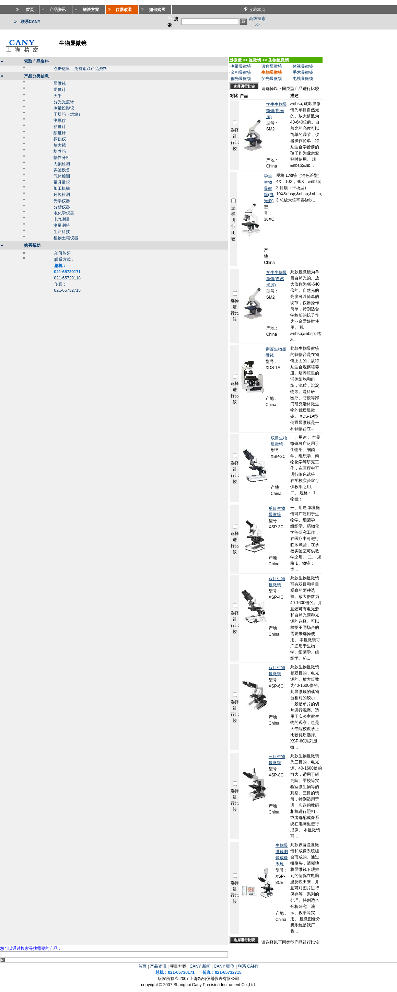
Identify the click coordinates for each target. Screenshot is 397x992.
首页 (142, 966)
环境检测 (62, 194)
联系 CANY (248, 966)
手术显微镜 (303, 72)
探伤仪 (60, 139)
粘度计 (60, 126)
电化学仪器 (64, 213)
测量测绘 (62, 225)
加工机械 (62, 188)
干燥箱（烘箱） (68, 114)
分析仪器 (62, 207)
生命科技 (62, 231)
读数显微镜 (271, 66)
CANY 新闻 (200, 966)
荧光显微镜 (271, 78)
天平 (58, 95)
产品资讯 (158, 966)
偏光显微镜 (241, 78)
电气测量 (62, 219)
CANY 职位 (224, 966)
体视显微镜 (303, 66)
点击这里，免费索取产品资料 (80, 68)
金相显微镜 (241, 72)
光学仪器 (62, 200)
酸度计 (60, 132)
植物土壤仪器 (66, 237)
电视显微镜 (303, 78)
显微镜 (60, 83)
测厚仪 (60, 120)
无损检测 (62, 163)
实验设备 (62, 170)
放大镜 (60, 145)
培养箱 (60, 151)
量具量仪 (62, 182)
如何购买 (62, 253)
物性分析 (62, 157)
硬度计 (60, 89)
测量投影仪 (64, 108)
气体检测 (62, 176)
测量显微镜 (241, 66)
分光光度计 (64, 102)
